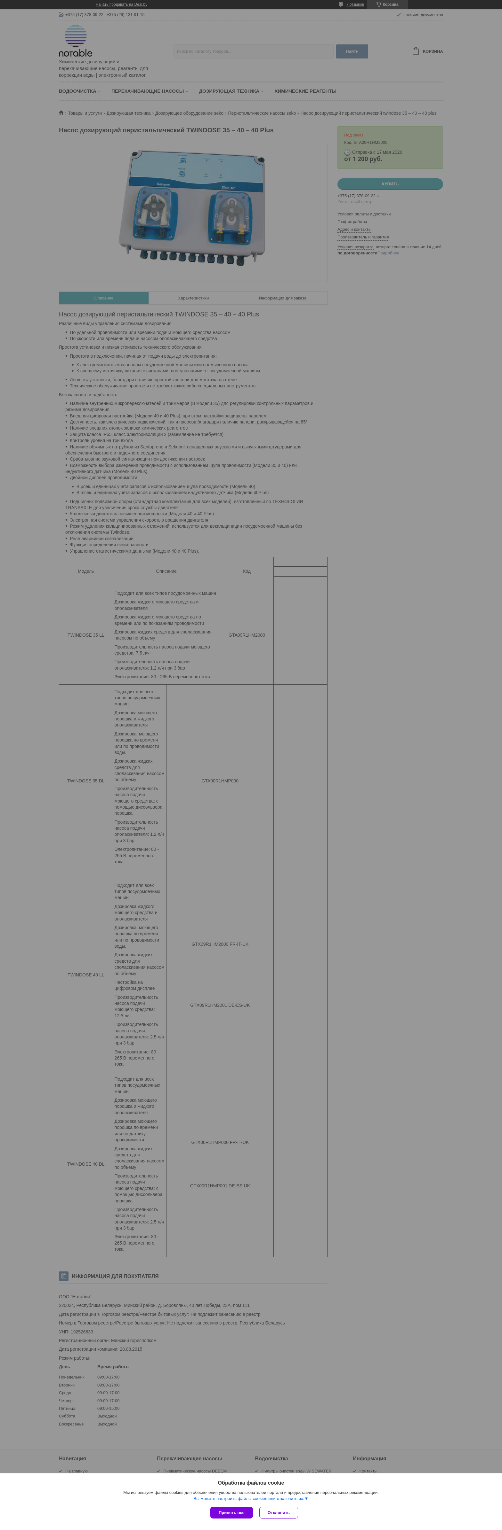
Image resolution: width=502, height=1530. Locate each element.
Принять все (232, 1512)
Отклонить (279, 1512)
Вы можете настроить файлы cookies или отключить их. (248, 1498)
